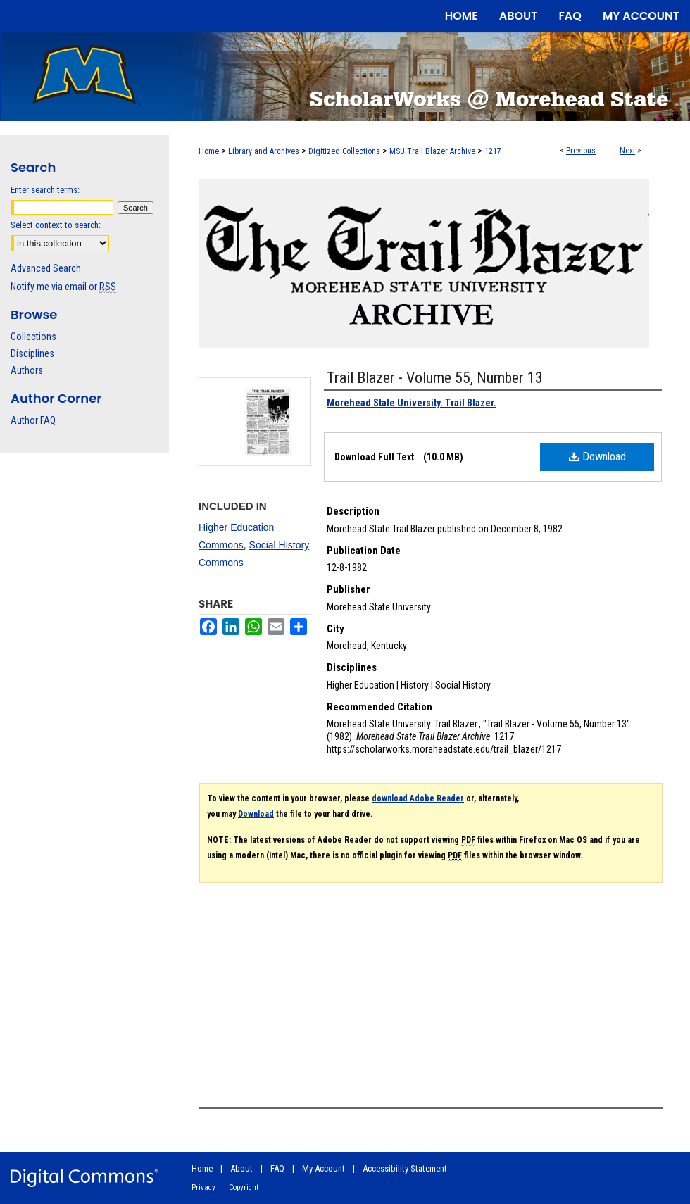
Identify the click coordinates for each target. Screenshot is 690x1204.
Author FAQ (33, 420)
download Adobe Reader (418, 798)
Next (627, 151)
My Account (323, 1168)
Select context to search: (56, 225)
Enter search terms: (45, 189)
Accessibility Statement (405, 1168)
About (241, 1168)
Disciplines (32, 353)
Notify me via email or (63, 286)
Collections (33, 336)
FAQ (277, 1168)
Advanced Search (46, 268)
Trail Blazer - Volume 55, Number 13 (435, 378)
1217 (492, 151)
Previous (581, 151)
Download (597, 456)
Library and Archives (263, 151)
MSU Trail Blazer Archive (432, 151)
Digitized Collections (344, 151)
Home (209, 151)
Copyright (243, 1187)
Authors (27, 370)
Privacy (203, 1187)
